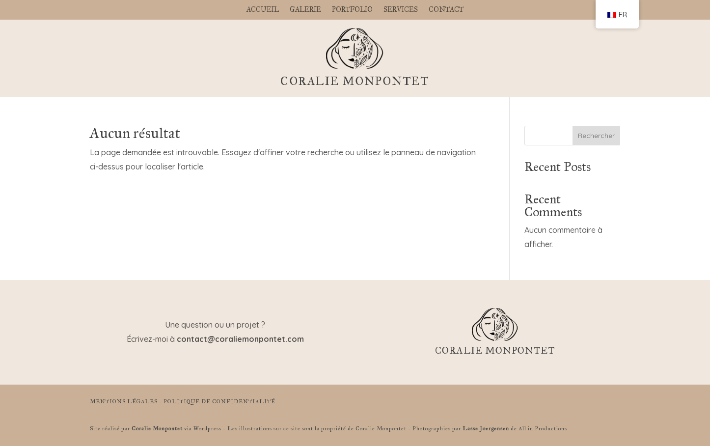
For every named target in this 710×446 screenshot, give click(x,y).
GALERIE (305, 10)
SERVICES (400, 10)
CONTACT (446, 10)
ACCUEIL (262, 10)
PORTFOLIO (352, 10)
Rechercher (596, 135)
